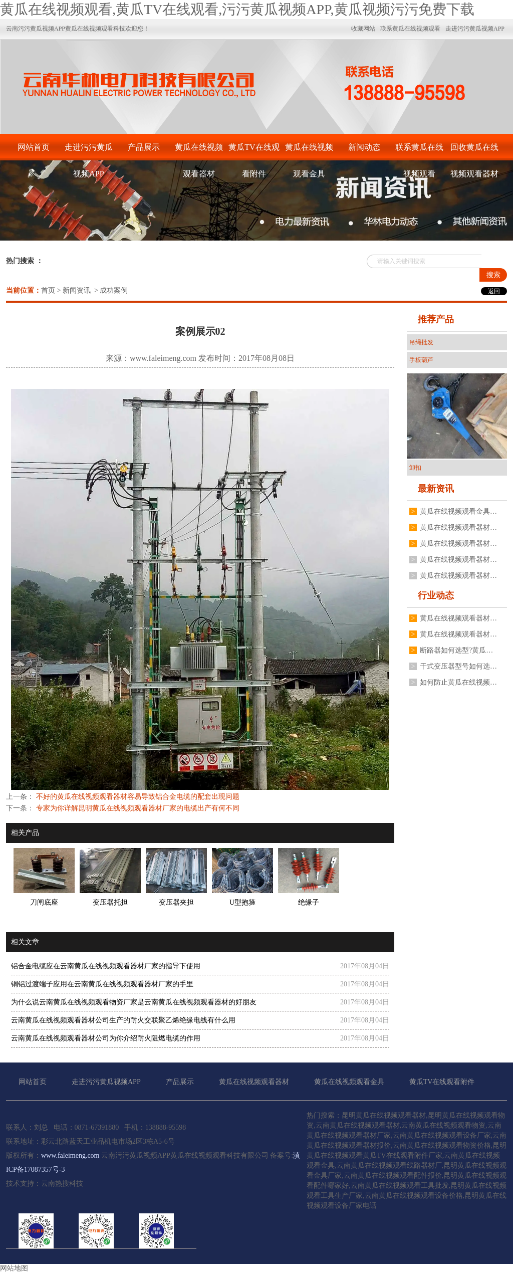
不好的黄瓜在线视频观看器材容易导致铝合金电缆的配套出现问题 (136, 796)
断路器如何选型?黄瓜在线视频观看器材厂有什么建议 (458, 650)
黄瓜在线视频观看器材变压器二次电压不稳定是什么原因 (458, 634)
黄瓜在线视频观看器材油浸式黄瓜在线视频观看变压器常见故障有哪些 (458, 543)
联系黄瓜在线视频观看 (419, 151)
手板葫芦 (421, 359)
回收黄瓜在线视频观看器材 (474, 151)
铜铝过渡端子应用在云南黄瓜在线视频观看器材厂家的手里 (102, 984)
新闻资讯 (77, 290)
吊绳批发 (421, 342)
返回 (494, 291)
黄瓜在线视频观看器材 (199, 151)
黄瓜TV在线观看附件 (253, 151)
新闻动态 (364, 147)
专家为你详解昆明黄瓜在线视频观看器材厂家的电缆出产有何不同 (136, 808)
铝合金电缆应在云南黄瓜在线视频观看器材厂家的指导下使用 (105, 966)
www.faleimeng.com (163, 358)
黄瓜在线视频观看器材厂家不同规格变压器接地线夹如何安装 (458, 559)
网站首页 (34, 147)
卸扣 (415, 467)
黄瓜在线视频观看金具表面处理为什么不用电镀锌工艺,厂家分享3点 (458, 511)
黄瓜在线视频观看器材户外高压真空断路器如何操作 (458, 527)
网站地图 (14, 1268)
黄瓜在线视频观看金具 (309, 151)
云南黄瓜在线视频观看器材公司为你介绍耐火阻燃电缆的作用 (105, 1038)
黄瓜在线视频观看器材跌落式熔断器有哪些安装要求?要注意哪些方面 (458, 618)
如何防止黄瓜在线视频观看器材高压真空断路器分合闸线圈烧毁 (458, 682)
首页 (48, 290)
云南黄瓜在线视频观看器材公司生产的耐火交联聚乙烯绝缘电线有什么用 (123, 1020)
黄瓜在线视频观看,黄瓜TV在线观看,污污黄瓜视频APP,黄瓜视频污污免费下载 (237, 9)
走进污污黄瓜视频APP (89, 151)
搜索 (493, 275)
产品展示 (144, 147)
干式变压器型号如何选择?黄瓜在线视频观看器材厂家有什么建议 (458, 666)
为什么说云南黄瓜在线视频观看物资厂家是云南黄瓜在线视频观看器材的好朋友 (133, 1002)
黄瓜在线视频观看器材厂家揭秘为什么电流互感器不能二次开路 (458, 575)
